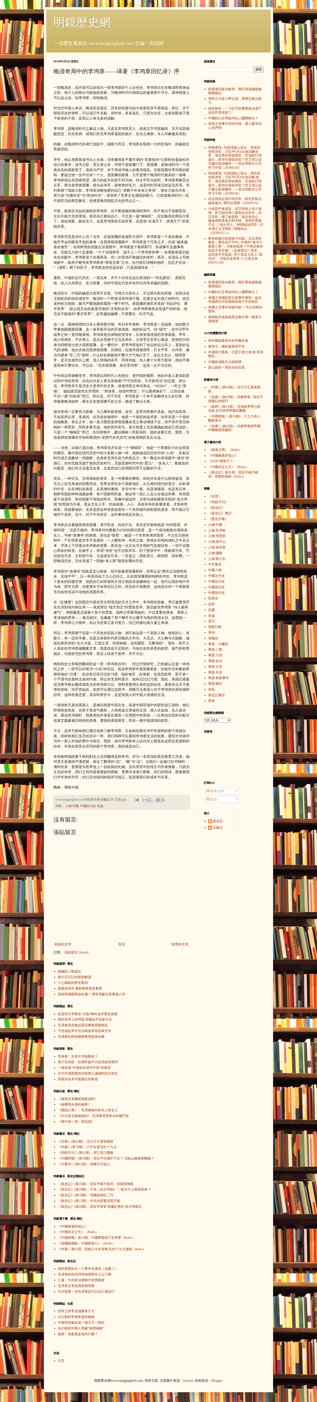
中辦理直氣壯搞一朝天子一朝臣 (81, 1322)
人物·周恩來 (217, 536)
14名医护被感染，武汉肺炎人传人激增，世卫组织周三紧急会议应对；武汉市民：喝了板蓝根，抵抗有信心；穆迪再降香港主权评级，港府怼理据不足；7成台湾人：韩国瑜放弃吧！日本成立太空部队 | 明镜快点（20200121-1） (235, 221)
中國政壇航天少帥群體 (225, 362)
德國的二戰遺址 (69, 971)
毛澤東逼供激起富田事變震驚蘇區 (83, 1025)
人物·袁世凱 (217, 547)
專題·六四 (215, 655)
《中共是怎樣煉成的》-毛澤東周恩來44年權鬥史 (93, 1116)
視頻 (211, 689)
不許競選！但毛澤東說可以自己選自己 (86, 1291)
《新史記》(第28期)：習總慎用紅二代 (85, 1195)
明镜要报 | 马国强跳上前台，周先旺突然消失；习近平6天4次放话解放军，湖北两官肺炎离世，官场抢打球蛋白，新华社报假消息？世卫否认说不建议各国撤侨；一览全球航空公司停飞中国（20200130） (235, 157)
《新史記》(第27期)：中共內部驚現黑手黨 (89, 1201)
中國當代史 (216, 593)
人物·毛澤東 (217, 530)
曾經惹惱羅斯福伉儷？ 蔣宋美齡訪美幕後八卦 (92, 994)
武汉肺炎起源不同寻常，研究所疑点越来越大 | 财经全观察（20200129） (235, 201)
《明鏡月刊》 (218, 502)
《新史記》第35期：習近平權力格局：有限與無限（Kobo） (233, 474)
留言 (212, 799)
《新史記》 (216, 508)
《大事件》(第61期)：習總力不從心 (84, 1164)
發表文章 (215, 791)
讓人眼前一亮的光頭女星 (226, 367)
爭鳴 (211, 632)
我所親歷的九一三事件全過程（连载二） (88, 1268)
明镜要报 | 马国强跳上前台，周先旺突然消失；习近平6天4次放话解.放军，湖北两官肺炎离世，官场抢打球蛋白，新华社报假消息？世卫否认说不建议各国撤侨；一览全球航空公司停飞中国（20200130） (235, 183)
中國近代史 (88, 806)
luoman (188, 1380)
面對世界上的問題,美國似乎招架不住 (85, 1019)
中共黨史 (215, 564)
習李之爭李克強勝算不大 (76, 1311)
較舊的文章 (180, 944)
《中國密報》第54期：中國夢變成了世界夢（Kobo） (96, 1237)
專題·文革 (215, 667)
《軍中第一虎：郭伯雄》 (76, 1121)
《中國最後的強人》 (73, 1226)
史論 (100, 806)
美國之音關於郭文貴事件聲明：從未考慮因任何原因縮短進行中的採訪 (235, 300)
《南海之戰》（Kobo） (225, 450)
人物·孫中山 (217, 541)
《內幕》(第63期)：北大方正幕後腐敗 (85, 1141)
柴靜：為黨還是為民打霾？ (78, 1334)
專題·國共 (215, 683)
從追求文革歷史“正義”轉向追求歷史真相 (87, 1014)
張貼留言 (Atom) (76, 952)
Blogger (216, 1380)
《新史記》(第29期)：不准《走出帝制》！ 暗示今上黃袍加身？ (104, 1189)
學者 (211, 701)
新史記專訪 (216, 695)
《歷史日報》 (218, 519)
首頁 (121, 944)
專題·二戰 (215, 649)
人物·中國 (72, 806)
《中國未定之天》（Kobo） (78, 1232)
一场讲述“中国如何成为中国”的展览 (84, 1068)
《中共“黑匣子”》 (221, 461)
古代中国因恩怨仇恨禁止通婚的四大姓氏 (88, 1073)
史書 (211, 610)
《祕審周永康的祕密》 (74, 1104)
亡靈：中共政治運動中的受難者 (81, 1280)
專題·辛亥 (215, 672)
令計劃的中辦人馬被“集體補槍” (81, 1328)
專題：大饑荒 (218, 644)
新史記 (218, 821)
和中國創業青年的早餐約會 (228, 341)
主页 (61, 1361)
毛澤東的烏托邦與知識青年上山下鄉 (84, 1274)
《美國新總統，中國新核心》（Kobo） (86, 1243)
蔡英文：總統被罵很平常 (226, 346)
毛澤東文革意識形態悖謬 (76, 1286)
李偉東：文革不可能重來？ (78, 1056)
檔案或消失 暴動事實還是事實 (80, 988)
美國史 (213, 638)
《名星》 (215, 496)
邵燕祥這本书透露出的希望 (78, 1079)
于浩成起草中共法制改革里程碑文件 (84, 1031)
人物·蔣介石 (217, 559)
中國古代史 (216, 576)
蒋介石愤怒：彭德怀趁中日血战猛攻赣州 (88, 1062)
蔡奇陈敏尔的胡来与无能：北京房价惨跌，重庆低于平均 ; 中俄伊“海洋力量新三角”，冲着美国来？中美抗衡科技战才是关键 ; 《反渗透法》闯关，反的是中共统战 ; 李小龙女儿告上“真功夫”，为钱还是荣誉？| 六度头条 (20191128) (235, 250)
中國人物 (215, 570)
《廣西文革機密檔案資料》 (78, 1099)
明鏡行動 (215, 627)
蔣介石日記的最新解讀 (74, 977)
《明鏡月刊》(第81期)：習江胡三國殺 (85, 1152)
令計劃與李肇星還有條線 (76, 1317)
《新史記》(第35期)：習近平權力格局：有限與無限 (95, 1184)
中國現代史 (216, 587)
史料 (211, 604)
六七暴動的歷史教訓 (73, 983)
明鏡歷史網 (82, 22)
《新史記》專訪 (220, 513)
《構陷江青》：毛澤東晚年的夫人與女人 (88, 1110)
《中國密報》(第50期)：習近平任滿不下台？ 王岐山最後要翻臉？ (106, 1158)
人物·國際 (215, 553)
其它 (211, 621)
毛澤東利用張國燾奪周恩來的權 (81, 1036)
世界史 (213, 598)
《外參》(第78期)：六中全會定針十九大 (87, 1147)
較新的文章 (63, 944)
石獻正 (218, 827)
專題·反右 (215, 661)
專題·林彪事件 (218, 678)
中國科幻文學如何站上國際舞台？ (233, 118)
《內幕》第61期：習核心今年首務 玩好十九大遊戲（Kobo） (102, 1249)
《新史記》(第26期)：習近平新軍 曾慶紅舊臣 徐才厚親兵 (100, 1206)
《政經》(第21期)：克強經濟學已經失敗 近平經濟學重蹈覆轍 (234, 408)
